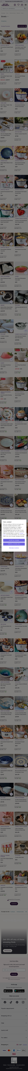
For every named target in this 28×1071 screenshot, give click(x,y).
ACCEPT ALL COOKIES (14, 540)
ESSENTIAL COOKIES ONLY (14, 544)
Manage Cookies (14, 548)
